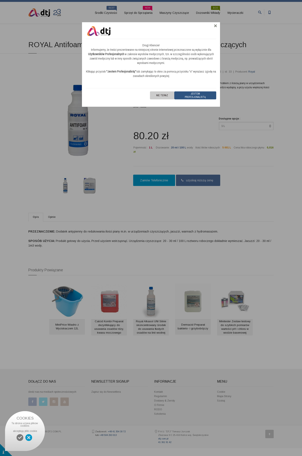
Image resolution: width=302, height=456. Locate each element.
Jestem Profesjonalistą (195, 95)
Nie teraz (162, 95)
